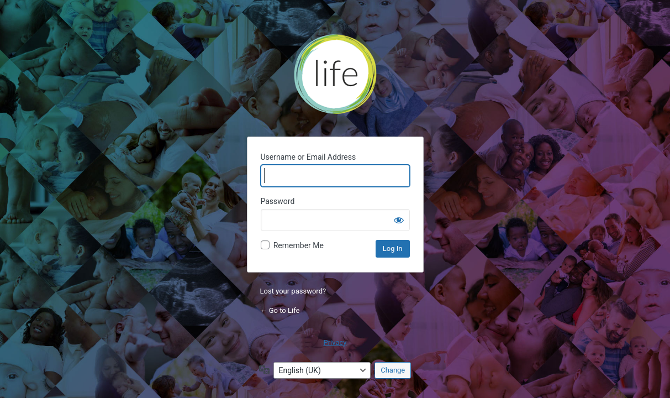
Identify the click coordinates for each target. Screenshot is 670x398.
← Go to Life (280, 310)
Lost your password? (293, 291)
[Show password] (399, 220)
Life (335, 78)
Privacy (335, 342)
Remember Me (298, 245)
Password (278, 201)
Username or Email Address (308, 157)
